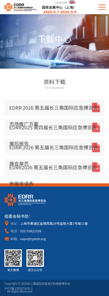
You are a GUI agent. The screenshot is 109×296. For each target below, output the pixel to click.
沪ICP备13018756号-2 (18, 288)
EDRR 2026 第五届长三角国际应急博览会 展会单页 (53, 150)
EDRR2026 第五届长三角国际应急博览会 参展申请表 (53, 170)
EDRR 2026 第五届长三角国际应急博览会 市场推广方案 (53, 110)
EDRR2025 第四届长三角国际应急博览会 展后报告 (53, 130)
